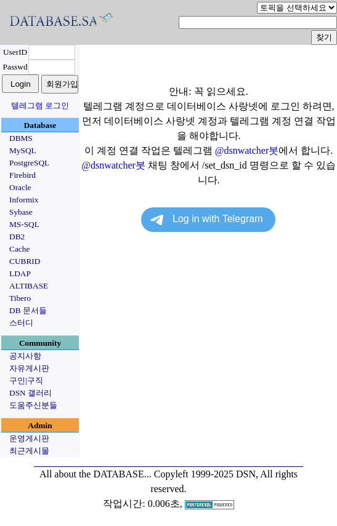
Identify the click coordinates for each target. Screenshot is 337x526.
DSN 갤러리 (30, 392)
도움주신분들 (33, 405)
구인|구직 (26, 380)
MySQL (22, 150)
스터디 (21, 322)
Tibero (20, 298)
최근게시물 (29, 450)
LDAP (20, 273)
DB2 (17, 236)
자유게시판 (29, 368)
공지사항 (25, 356)
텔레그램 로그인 (40, 105)
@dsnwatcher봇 (247, 150)
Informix (23, 199)
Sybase (21, 212)
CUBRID (24, 261)
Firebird (22, 175)
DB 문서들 (28, 310)
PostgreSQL (29, 162)
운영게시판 (29, 438)
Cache (19, 248)
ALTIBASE (28, 285)
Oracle (20, 187)
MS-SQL (24, 224)
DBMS (21, 138)
